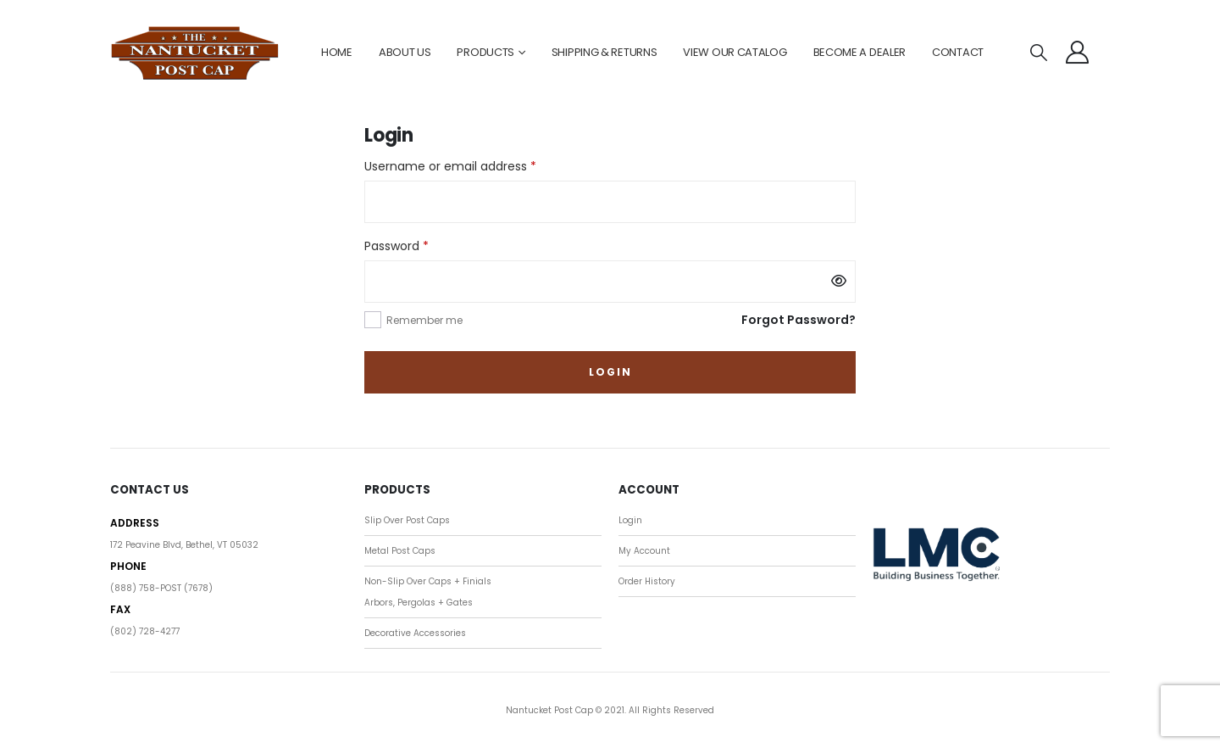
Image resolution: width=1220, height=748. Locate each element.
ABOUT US (405, 52)
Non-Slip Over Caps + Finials (427, 581)
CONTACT (958, 52)
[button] (1039, 53)
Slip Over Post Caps (407, 520)
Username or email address (475, 165)
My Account (644, 550)
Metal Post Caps (399, 550)
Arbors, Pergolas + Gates (418, 602)
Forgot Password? (798, 319)
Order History (646, 581)
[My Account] (1077, 52)
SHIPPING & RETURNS (604, 52)
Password (422, 245)
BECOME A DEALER (860, 52)
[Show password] (839, 281)
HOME (336, 52)
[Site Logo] (195, 52)
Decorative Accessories (415, 633)
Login (610, 372)
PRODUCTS (485, 52)
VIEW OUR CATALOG (734, 52)
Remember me (424, 320)
